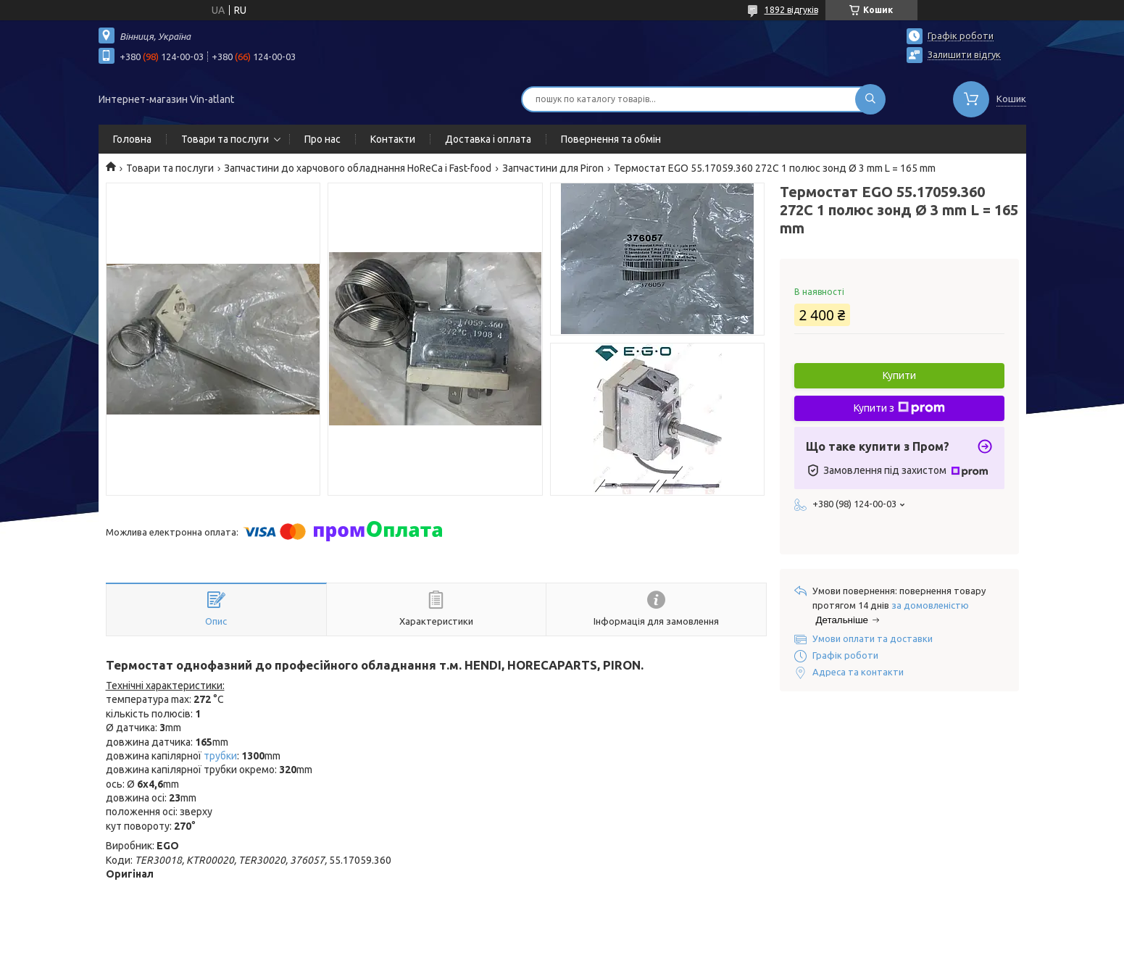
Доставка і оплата (488, 139)
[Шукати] (870, 99)
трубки (220, 756)
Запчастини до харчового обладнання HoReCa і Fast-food (357, 168)
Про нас (322, 139)
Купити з (899, 408)
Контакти (392, 139)
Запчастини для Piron (553, 168)
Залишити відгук (964, 54)
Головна (132, 139)
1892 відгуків (791, 9)
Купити (899, 375)
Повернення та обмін (611, 139)
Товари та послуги (225, 139)
